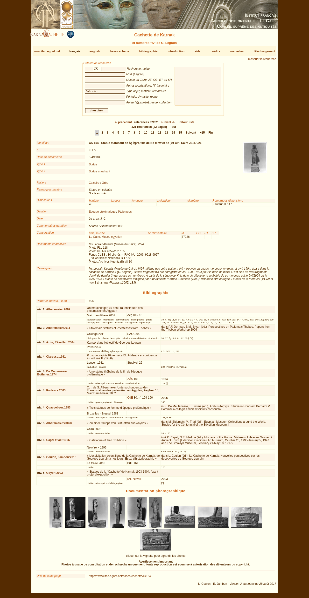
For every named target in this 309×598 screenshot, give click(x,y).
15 (180, 134)
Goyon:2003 (54, 474)
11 (152, 134)
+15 (202, 134)
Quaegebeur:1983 (58, 409)
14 (173, 134)
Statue (93, 166)
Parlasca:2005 (55, 392)
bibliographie (148, 51)
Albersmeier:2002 (58, 311)
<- (123, 124)
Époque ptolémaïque (102, 213)
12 (159, 134)
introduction (176, 51)
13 (166, 134)
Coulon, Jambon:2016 (61, 459)
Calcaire (94, 184)
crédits (215, 51)
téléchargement (264, 51)
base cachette (119, 51)
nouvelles (237, 51)
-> (168, 124)
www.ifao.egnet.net (47, 51)
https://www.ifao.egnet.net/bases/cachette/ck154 (120, 578)
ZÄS (130, 381)
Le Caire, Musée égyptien (105, 238)
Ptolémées (125, 213)
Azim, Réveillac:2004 (60, 344)
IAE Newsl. (134, 480)
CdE (130, 399)
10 (145, 134)
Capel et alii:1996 (58, 442)
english (95, 51)
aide (197, 51)
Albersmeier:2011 (58, 330)
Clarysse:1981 (56, 358)
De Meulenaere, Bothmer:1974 (52, 374)
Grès (105, 184)
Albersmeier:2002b (59, 425)
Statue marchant (99, 173)
